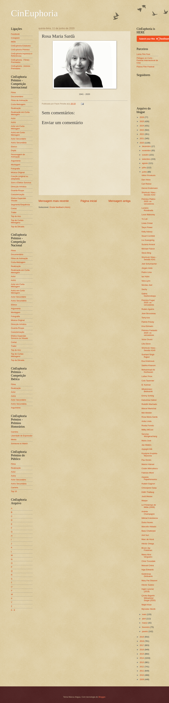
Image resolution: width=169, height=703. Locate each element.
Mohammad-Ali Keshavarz (148, 371)
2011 (142, 671)
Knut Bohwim (147, 326)
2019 (142, 637)
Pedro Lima (147, 272)
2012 (142, 666)
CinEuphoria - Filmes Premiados (20, 61)
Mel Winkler (147, 413)
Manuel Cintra (148, 565)
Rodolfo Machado (149, 404)
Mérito (14, 439)
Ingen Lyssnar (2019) (148, 590)
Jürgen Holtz (147, 268)
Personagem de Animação (18, 155)
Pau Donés (146, 460)
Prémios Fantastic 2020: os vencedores (149, 332)
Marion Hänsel (148, 464)
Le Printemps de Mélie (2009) (149, 506)
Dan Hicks (146, 180)
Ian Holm (146, 276)
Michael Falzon (148, 249)
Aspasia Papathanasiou (149, 478)
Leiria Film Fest (143, 54)
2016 (142, 649)
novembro (146, 150)
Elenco (14, 146)
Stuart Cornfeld (148, 236)
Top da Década (17, 226)
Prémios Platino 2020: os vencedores (148, 201)
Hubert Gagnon (148, 484)
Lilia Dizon (146, 344)
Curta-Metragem (18, 104)
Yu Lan (145, 219)
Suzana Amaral (148, 244)
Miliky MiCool (147, 430)
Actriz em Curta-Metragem (18, 133)
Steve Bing (146, 253)
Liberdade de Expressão (21, 436)
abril (144, 619)
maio (144, 614)
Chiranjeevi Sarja (149, 488)
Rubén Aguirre (148, 309)
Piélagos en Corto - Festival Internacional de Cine (147, 60)
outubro (145, 155)
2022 (142, 134)
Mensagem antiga (119, 201)
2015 (142, 654)
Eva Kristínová (148, 361)
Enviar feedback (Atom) (60, 207)
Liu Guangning (148, 240)
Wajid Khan (147, 605)
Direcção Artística (18, 186)
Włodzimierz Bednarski (147, 390)
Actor (13, 118)
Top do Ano (16, 216)
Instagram (15, 38)
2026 (142, 117)
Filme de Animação (19, 100)
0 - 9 (13, 610)
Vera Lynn (146, 281)
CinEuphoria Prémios (20, 49)
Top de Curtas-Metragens (17, 221)
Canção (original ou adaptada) (19, 177)
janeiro (145, 631)
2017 (142, 645)
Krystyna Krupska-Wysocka (150, 454)
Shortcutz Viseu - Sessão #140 (149, 349)
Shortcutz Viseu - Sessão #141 (149, 258)
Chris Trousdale (148, 561)
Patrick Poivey (148, 322)
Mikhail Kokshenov (150, 518)
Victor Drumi (147, 339)
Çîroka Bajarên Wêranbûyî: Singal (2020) (149, 598)
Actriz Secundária (19, 142)
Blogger (102, 697)
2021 (142, 138)
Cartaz (14, 208)
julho (144, 167)
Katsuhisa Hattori (149, 400)
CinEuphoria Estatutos (21, 46)
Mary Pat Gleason (149, 580)
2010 (142, 675)
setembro (146, 159)
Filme (13, 92)
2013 (142, 662)
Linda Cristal (147, 223)
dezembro (146, 146)
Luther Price (147, 376)
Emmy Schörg (148, 396)
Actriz (13, 122)
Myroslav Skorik (149, 609)
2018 (142, 641)
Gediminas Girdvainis (147, 575)
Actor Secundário (18, 139)
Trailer (14, 212)
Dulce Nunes (147, 522)
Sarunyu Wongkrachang (149, 435)
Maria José (146, 440)
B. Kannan (146, 385)
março (145, 623)
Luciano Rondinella (147, 209)
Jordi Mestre (147, 496)
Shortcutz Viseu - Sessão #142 (149, 193)
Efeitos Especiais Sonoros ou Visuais (19, 337)
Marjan (145, 500)
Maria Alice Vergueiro (147, 555)
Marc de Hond (148, 539)
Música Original (18, 172)
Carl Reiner (147, 184)
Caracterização (17, 194)
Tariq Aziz (146, 317)
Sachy (144, 289)
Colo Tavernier (148, 380)
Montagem (15, 164)
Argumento (16, 161)
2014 (142, 658)
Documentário (17, 96)
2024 (142, 126)
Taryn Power (147, 227)
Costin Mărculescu (150, 468)
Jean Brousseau (149, 313)
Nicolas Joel (147, 285)
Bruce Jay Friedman (147, 549)
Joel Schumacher (149, 264)
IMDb (13, 42)
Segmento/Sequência (20, 204)
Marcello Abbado (149, 526)
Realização (16, 108)
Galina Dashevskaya (149, 294)
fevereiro (146, 627)
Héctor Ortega (148, 543)
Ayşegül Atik (147, 449)
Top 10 (14, 491)
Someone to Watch (19, 443)
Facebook (15, 34)
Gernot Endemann (150, 188)
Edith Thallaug (148, 492)
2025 (142, 121)
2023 (142, 130)
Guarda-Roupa (17, 190)
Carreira (14, 432)
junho (144, 172)
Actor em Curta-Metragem (18, 127)
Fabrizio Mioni (148, 473)
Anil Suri (145, 535)
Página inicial (88, 201)
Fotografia (15, 168)
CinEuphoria (34, 13)
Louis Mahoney (148, 214)
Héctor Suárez (148, 585)
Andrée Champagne (148, 512)
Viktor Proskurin (149, 175)
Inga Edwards (148, 569)
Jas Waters (146, 445)
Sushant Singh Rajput (148, 355)
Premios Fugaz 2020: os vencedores (148, 302)
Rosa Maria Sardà (150, 417)
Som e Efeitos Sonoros (21, 182)
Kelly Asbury (147, 231)
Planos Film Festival (145, 67)
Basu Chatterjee (149, 531)
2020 (142, 143)
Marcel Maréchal (149, 408)
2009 (142, 679)
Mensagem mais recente (54, 201)
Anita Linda (146, 421)
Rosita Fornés (148, 425)
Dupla (13, 150)
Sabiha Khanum (149, 365)
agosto (145, 163)
